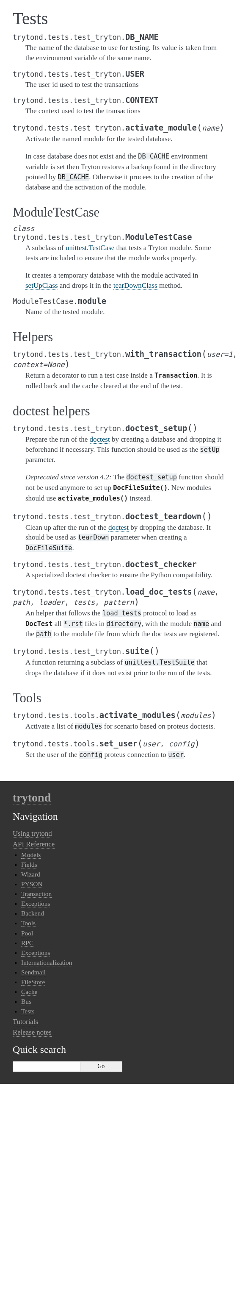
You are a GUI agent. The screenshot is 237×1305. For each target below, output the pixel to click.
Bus (26, 1001)
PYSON (31, 884)
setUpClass (41, 285)
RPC (27, 942)
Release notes (32, 1032)
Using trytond (32, 833)
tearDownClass (135, 285)
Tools (28, 923)
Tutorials (25, 1022)
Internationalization (46, 962)
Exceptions (35, 903)
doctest (100, 439)
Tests (27, 1011)
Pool (27, 933)
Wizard (30, 874)
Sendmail (33, 972)
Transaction (36, 893)
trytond (32, 797)
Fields (29, 864)
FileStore (33, 981)
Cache (29, 991)
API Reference (34, 844)
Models (31, 854)
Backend (32, 913)
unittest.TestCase (90, 248)
